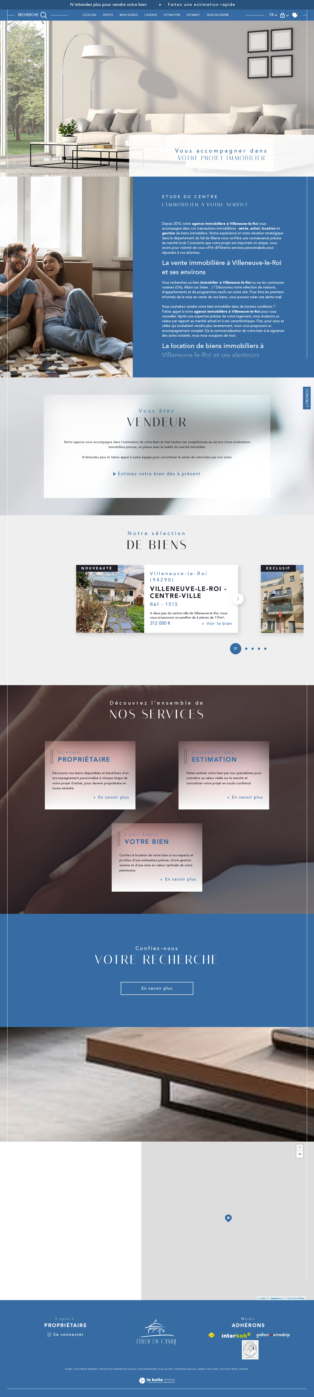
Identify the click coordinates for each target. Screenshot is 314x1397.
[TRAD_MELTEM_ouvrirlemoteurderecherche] (32, 15)
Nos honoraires (147, 1379)
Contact (307, 403)
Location (89, 15)
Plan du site (165, 1379)
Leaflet (262, 1309)
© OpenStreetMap (295, 1309)
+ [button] (299, 1158)
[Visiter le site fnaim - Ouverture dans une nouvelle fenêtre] (211, 1346)
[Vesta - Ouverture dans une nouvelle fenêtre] (250, 1360)
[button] (237, 604)
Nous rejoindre (218, 15)
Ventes (108, 15)
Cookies (243, 1380)
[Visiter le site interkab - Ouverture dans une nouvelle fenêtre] (236, 1345)
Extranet (193, 15)
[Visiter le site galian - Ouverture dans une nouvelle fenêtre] (273, 1345)
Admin (201, 1379)
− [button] (299, 1165)
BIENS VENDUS (129, 15)
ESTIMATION (172, 15)
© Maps (275, 1309)
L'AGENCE (150, 15)
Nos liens (212, 1379)
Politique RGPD (228, 1379)
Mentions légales (185, 1379)
